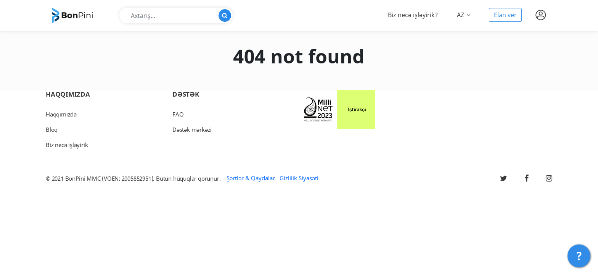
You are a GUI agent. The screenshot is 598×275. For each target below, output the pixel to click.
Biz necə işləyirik (67, 145)
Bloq (52, 129)
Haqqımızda (61, 114)
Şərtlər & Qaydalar (251, 178)
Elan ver (505, 15)
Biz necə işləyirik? (413, 15)
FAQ (177, 114)
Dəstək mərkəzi (192, 129)
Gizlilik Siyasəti (299, 178)
